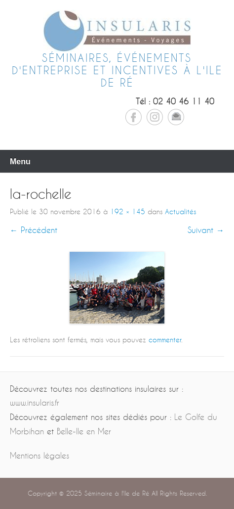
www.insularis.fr (34, 402)
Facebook (133, 117)
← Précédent (33, 229)
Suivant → (206, 229)
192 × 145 (127, 211)
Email (176, 117)
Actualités (180, 211)
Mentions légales (39, 455)
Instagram (155, 117)
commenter (165, 339)
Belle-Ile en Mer (84, 431)
